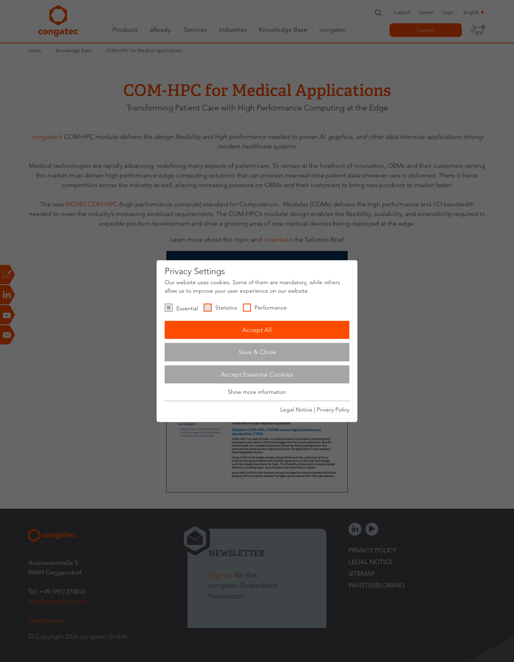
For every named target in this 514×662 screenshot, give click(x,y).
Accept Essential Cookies (257, 374)
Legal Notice (296, 409)
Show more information (257, 392)
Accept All (257, 330)
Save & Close (257, 352)
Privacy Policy (333, 409)
